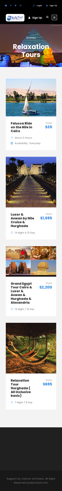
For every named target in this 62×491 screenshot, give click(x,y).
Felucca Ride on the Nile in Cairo (21, 127)
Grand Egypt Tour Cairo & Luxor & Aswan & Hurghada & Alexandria (21, 293)
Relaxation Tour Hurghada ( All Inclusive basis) (21, 388)
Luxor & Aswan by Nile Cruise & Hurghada (22, 220)
